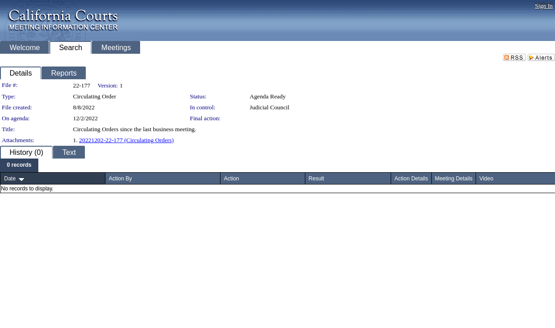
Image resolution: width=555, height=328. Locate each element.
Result (316, 178)
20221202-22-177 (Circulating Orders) (126, 140)
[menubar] (19, 165)
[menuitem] (19, 165)
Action (231, 178)
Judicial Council (269, 107)
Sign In (544, 5)
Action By (120, 178)
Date (10, 178)
